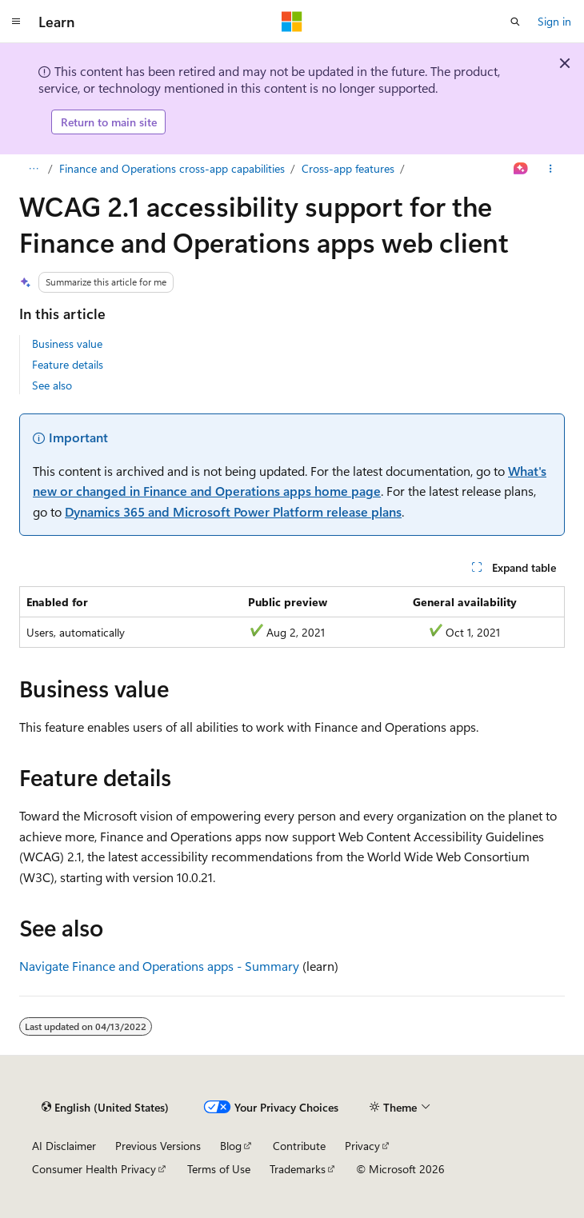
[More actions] (551, 169)
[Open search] (515, 21)
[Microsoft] (292, 21)
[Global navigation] (16, 21)
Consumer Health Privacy (94, 1168)
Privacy (362, 1145)
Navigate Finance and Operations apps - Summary (159, 965)
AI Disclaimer (64, 1145)
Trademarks (298, 1168)
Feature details (67, 364)
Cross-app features (348, 168)
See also (52, 385)
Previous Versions (158, 1145)
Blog (231, 1145)
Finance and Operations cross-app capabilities (172, 168)
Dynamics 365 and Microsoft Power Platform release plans (233, 511)
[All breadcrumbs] (33, 169)
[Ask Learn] (521, 169)
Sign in (554, 21)
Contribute (299, 1145)
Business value (67, 343)
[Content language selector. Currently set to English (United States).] (105, 1107)
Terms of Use (218, 1168)
